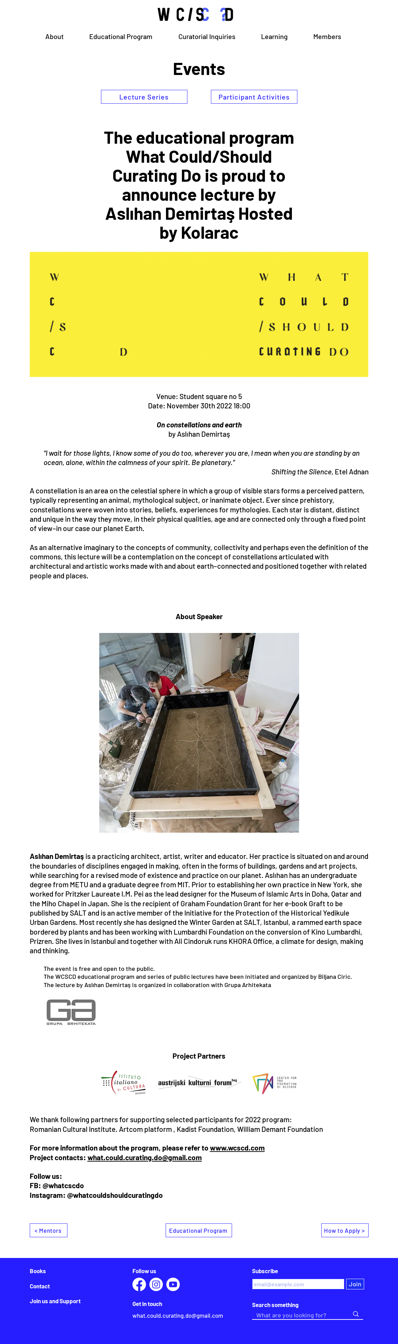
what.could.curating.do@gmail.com (144, 1157)
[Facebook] (139, 1284)
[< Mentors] (48, 1230)
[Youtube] (173, 1284)
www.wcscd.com (237, 1147)
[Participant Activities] (254, 97)
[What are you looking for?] (297, 1315)
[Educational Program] (199, 1230)
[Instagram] (156, 1284)
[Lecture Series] (144, 97)
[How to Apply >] (345, 1230)
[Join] (355, 1284)
